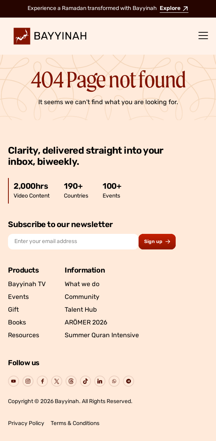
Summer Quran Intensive (102, 335)
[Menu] (203, 36)
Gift (13, 310)
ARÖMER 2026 (86, 323)
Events (18, 297)
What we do (82, 284)
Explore (174, 9)
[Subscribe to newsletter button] (157, 241)
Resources (23, 335)
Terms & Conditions (75, 424)
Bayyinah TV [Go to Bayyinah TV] (27, 284)
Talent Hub (81, 310)
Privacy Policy (26, 424)
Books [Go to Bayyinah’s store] (17, 323)
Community (82, 297)
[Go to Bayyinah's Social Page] (13, 381)
